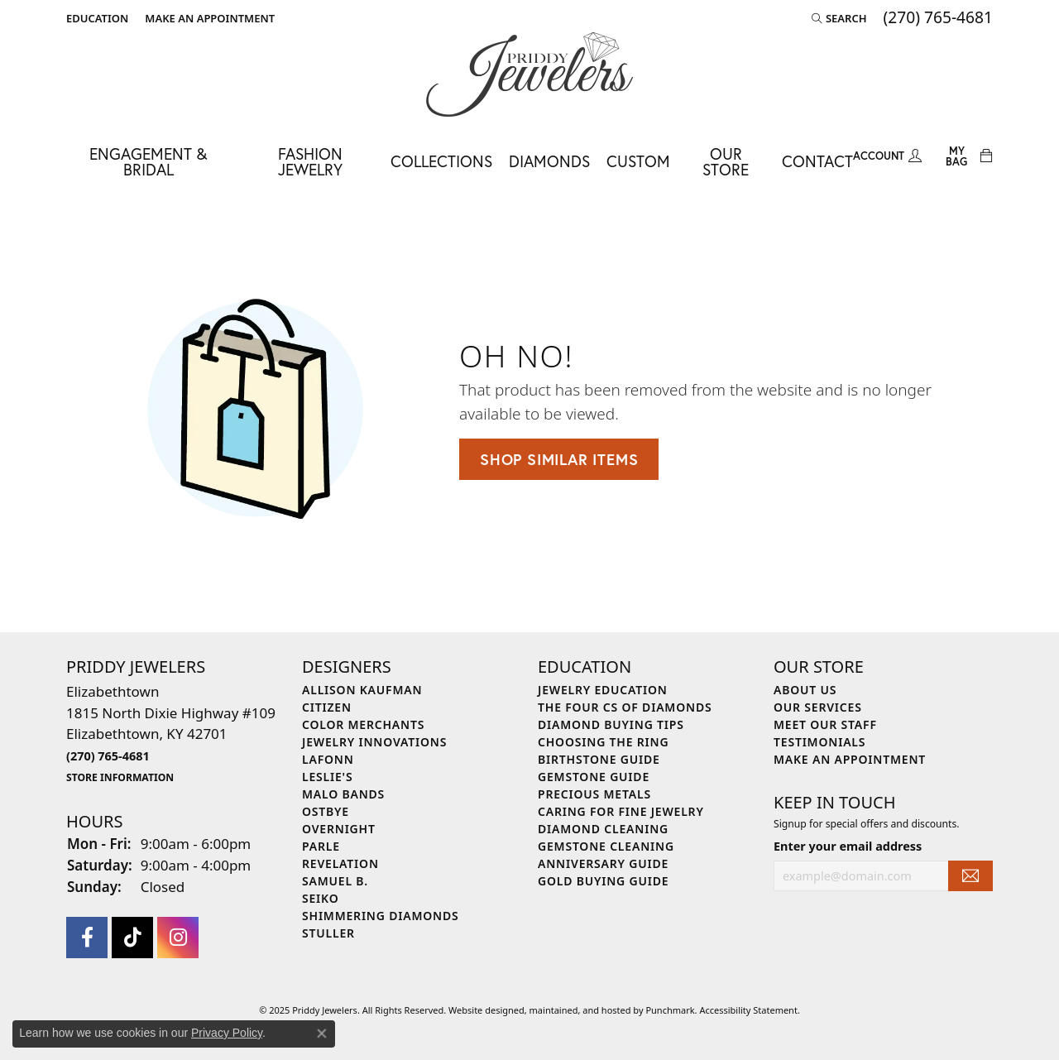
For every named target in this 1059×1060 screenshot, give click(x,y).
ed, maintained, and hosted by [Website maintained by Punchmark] (580, 1010)
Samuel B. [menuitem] (335, 881)
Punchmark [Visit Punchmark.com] (669, 1010)
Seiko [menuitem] (320, 898)
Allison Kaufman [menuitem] (362, 690)
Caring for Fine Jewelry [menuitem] (621, 811)
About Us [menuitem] (805, 690)
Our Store (725, 161)
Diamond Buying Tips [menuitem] (611, 724)
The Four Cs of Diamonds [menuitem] (625, 707)
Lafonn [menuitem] (328, 759)
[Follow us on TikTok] (132, 937)
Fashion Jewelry (310, 161)
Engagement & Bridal (148, 161)
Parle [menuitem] (321, 846)
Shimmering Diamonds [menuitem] (380, 915)
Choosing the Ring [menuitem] (603, 742)
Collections (441, 161)
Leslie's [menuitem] (327, 776)
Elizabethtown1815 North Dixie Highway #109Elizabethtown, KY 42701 (171, 733)
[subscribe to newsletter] (970, 876)
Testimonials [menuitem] (819, 742)
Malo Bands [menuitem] (343, 794)
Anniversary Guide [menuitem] (603, 863)
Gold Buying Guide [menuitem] (603, 881)
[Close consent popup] (322, 1033)
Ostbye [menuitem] (325, 811)
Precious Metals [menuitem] (594, 794)
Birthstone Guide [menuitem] (599, 759)
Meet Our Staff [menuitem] (825, 724)
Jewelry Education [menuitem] (603, 690)
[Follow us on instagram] (178, 937)
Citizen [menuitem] (327, 707)
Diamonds (549, 161)
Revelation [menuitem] (340, 863)
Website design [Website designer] (481, 1010)
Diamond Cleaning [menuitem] (603, 829)
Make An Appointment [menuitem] (850, 759)
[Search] (839, 18)
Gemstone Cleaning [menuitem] (606, 846)
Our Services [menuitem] (818, 707)
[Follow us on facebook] (87, 937)
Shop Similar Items (559, 459)
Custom (638, 161)
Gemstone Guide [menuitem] (593, 776)
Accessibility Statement (748, 1010)
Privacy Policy (226, 1032)
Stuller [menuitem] (328, 933)
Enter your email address (848, 846)
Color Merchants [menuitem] (363, 724)
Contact (817, 161)
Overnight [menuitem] (339, 829)
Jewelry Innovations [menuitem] (374, 742)
